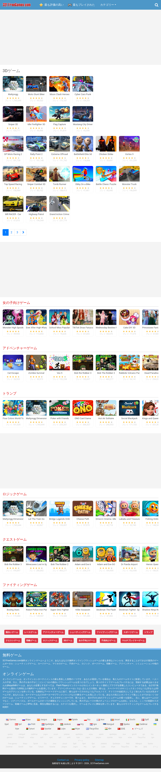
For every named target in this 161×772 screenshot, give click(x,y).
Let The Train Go (36, 522)
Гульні (30, 732)
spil (60, 741)
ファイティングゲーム (20, 588)
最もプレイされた (84, 4)
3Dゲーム (68, 644)
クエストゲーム (15, 543)
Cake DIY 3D (129, 331)
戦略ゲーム (31, 644)
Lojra (62, 732)
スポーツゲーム (130, 636)
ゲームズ (137, 732)
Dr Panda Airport (129, 568)
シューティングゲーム (80, 636)
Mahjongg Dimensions (37, 422)
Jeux (101, 723)
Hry (80, 727)
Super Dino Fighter (59, 613)
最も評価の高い (54, 4)
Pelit (32, 727)
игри (130, 741)
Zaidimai (142, 727)
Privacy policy (82, 763)
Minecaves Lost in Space (38, 568)
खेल (108, 732)
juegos (98, 741)
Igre (93, 727)
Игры (26, 723)
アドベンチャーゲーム (20, 352)
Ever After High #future (37, 331)
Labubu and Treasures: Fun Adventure (138, 522)
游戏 (122, 732)
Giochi (131, 723)
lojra (120, 741)
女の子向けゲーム (16, 306)
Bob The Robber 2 (106, 376)
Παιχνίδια (92, 732)
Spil (18, 727)
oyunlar (110, 741)
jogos (88, 741)
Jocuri (115, 723)
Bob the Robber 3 (82, 376)
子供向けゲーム (108, 644)
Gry (87, 723)
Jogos (58, 723)
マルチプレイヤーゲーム (133, 644)
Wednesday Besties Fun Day (110, 331)
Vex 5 (59, 376)
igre (152, 741)
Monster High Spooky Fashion (18, 331)
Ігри (30, 750)
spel (51, 741)
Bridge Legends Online (60, 522)
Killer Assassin (83, 613)
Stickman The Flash (106, 613)
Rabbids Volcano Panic (130, 376)
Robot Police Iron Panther (38, 613)
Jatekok (65, 727)
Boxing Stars (13, 613)
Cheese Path (83, 522)
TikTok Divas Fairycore (83, 331)
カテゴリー (107, 4)
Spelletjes (48, 727)
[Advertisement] (80, 37)
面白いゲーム (12, 636)
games (9, 741)
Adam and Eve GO (106, 568)
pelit (68, 741)
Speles (125, 727)
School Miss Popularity (60, 331)
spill (41, 741)
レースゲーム (30, 636)
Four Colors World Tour (14, 422)
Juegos (42, 723)
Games (11, 723)
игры (32, 741)
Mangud (109, 727)
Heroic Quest (152, 568)
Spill (145, 723)
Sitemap (99, 763)
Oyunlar (46, 732)
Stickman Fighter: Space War (133, 613)
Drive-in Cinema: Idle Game (109, 522)
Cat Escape (13, 376)
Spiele (73, 723)
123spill (21, 741)
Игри (76, 732)
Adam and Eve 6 (83, 568)
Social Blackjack (129, 422)
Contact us (63, 763)
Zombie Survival (36, 376)
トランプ (9, 397)
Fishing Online (153, 522)
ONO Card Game (83, 422)
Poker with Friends (59, 422)
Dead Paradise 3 (152, 376)
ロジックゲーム (15, 498)
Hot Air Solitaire (106, 422)
